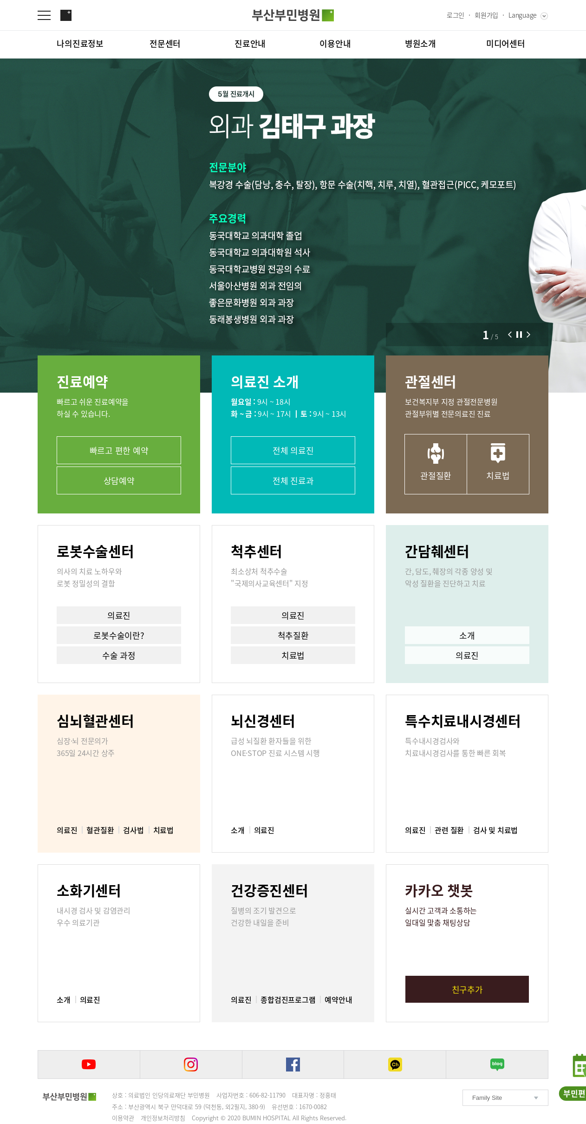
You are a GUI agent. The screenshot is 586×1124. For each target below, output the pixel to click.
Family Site (487, 1097)
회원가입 (486, 15)
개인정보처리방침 (163, 1117)
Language (522, 15)
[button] (509, 334)
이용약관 (123, 1117)
